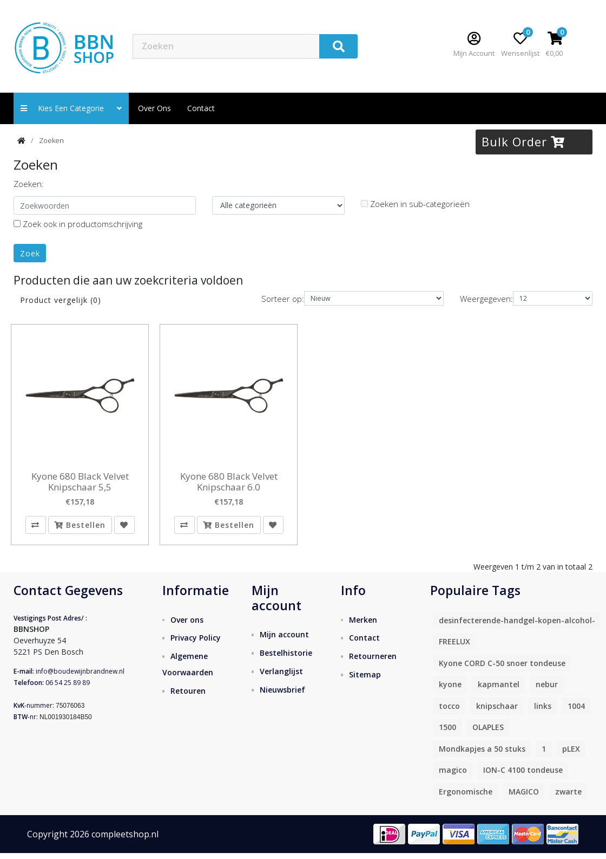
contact (201, 108)
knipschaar (497, 712)
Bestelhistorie (286, 659)
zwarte (568, 797)
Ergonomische (465, 797)
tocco (449, 712)
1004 (576, 712)
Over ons (154, 108)
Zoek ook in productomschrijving (78, 223)
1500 (447, 733)
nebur (547, 690)
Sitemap (365, 681)
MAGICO (524, 797)
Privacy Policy (195, 644)
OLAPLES (488, 733)
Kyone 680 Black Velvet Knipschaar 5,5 (80, 482)
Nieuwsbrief (282, 695)
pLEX (571, 755)
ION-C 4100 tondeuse (523, 776)
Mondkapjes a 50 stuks (482, 755)
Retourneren (373, 662)
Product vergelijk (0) (60, 300)
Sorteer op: (282, 298)
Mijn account (284, 640)
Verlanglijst (281, 677)
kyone (450, 690)
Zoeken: (29, 183)
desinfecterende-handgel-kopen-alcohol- (517, 626)
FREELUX (454, 647)
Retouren (188, 697)
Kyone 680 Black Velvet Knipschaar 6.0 (229, 482)
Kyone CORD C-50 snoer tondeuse (502, 669)
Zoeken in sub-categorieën (415, 203)
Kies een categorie (71, 108)
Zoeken (51, 140)
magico (453, 776)
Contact (364, 644)
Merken (363, 626)
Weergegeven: (486, 298)
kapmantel (498, 690)
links (542, 712)
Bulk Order (523, 141)
